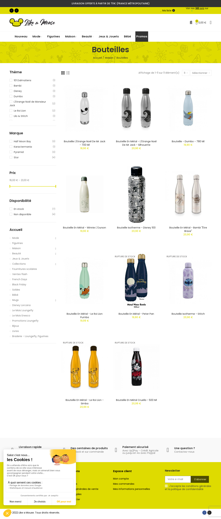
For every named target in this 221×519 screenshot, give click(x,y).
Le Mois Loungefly (22, 310)
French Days (19, 279)
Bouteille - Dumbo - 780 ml (188, 141)
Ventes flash (19, 274)
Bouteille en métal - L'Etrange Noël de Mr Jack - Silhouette (136, 143)
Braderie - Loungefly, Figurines (30, 336)
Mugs (15, 300)
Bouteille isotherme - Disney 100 (136, 227)
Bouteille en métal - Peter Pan (136, 314)
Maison (16, 248)
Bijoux (15, 326)
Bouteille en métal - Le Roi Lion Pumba (85, 315)
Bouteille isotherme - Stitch (188, 314)
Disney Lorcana (21, 305)
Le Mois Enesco (21, 315)
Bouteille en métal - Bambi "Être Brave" (188, 229)
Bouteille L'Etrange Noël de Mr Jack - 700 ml (84, 143)
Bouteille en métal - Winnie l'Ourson (84, 227)
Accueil (15, 230)
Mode (15, 238)
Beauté (16, 253)
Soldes (16, 289)
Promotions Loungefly (25, 320)
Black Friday (19, 284)
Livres (15, 331)
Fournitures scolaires (24, 269)
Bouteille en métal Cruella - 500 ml (136, 400)
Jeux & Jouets (20, 258)
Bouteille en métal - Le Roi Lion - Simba (85, 401)
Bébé (15, 295)
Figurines (17, 243)
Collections (19, 264)
